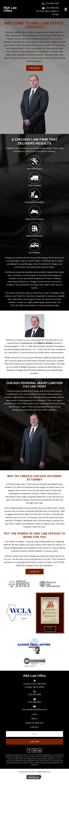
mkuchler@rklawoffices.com (34, 709)
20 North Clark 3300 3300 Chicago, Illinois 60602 (34, 685)
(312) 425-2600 (52, 3)
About (34, 718)
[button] (34, 68)
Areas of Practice (34, 723)
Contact (34, 727)
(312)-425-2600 (17, 305)
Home (34, 714)
